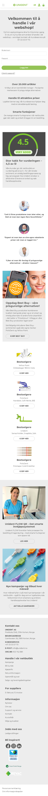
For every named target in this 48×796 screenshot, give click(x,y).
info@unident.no (20, 648)
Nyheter (8, 703)
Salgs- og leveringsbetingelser (18, 680)
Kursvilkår (9, 717)
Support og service (13, 710)
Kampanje (9, 662)
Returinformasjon (12, 673)
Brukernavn (6, 50)
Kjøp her (24, 373)
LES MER (24, 541)
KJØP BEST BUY (17, 336)
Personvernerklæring (11, 788)
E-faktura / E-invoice (13, 693)
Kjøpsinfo (9, 669)
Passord (5, 58)
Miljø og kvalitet (12, 721)
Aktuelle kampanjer (24, 606)
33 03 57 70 (13, 645)
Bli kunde (9, 666)
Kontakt (8, 714)
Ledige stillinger (12, 733)
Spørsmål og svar (12, 677)
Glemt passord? (8, 73)
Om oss (8, 707)
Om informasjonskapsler (12, 791)
